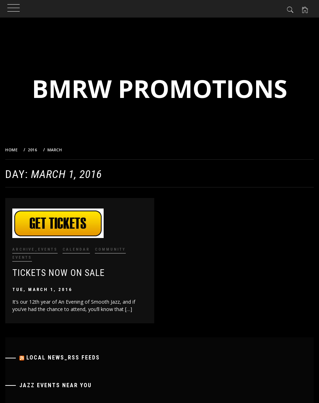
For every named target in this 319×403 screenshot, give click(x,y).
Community (110, 249)
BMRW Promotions (159, 88)
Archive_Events (35, 249)
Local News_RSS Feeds (63, 357)
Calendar (76, 249)
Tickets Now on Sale (58, 272)
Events (22, 257)
